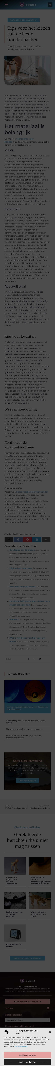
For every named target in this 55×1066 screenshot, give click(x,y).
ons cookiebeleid (21, 1047)
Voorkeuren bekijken (27, 1062)
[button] (50, 1032)
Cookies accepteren (27, 1055)
